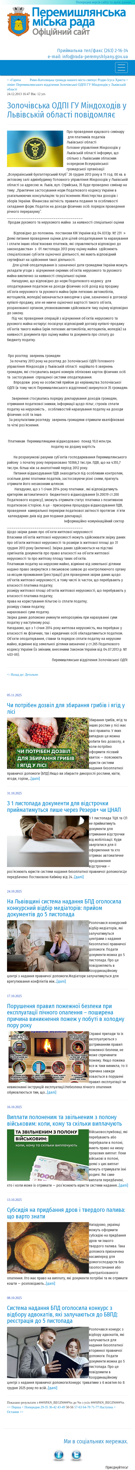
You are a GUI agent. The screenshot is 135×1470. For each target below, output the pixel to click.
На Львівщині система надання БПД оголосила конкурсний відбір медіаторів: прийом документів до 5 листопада (64, 908)
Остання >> (15, 1412)
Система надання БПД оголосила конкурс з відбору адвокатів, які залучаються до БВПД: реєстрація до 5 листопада (62, 1314)
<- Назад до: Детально (22, 674)
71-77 (95, 1407)
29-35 (44, 1407)
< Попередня (31, 1407)
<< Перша (14, 1407)
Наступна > (108, 1407)
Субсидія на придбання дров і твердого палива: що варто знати (66, 1213)
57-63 (78, 1407)
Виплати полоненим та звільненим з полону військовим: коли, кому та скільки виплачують (64, 1120)
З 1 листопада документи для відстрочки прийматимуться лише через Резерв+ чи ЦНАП (64, 806)
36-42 (53, 1407)
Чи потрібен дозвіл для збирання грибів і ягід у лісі (66, 708)
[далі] (35, 778)
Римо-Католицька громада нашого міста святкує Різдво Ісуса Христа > (79, 80)
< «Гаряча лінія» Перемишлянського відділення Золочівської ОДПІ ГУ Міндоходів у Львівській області (66, 84)
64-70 (87, 1407)
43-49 (61, 1407)
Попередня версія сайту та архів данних (103, 2)
